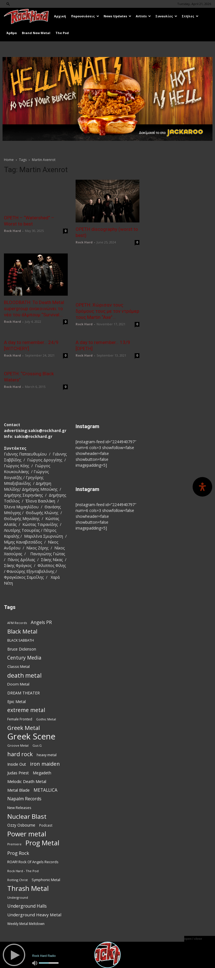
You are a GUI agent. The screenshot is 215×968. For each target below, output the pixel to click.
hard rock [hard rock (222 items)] (20, 754)
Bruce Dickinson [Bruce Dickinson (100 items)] (21, 648)
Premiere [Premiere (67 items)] (14, 844)
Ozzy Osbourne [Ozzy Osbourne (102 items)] (21, 824)
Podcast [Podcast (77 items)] (45, 825)
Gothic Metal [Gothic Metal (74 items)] (46, 719)
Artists (143, 16)
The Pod (62, 33)
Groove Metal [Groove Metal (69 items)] (18, 745)
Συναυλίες (166, 16)
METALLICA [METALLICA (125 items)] (45, 790)
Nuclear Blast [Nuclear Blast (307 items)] (26, 816)
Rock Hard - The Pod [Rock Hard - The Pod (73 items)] (23, 871)
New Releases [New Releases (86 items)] (19, 807)
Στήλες (190, 16)
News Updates (117, 16)
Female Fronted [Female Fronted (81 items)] (19, 718)
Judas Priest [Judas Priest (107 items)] (18, 772)
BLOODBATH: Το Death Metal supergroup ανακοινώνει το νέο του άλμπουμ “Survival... (34, 308)
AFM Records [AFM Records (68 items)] (17, 622)
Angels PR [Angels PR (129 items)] (41, 622)
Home (9, 159)
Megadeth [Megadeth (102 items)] (42, 772)
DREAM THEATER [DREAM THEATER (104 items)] (23, 692)
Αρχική (60, 16)
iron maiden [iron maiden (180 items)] (45, 763)
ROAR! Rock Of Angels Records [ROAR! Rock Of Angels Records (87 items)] (33, 861)
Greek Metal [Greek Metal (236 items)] (23, 727)
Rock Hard (12, 231)
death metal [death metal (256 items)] (24, 675)
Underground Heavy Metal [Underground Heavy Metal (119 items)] (34, 914)
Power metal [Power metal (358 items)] (26, 834)
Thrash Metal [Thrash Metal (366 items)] (28, 888)
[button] (8, 4)
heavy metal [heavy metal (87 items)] (47, 754)
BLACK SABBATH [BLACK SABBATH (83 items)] (20, 640)
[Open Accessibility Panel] (202, 487)
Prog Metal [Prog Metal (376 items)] (42, 842)
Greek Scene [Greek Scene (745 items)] (31, 736)
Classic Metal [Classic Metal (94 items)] (18, 666)
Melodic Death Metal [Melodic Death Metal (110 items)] (26, 781)
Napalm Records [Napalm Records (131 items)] (24, 798)
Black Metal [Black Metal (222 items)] (22, 631)
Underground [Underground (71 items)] (17, 897)
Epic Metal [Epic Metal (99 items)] (16, 701)
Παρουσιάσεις (85, 16)
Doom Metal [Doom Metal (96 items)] (18, 683)
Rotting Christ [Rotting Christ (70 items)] (17, 879)
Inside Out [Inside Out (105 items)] (16, 764)
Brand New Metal (36, 33)
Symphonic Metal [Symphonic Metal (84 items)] (46, 879)
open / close (193, 938)
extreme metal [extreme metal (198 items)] (26, 710)
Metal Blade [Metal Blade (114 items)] (18, 790)
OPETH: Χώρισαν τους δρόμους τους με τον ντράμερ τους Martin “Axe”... (107, 311)
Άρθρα (11, 33)
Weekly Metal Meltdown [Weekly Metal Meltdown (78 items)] (26, 923)
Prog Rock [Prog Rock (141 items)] (18, 853)
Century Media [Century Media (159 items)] (24, 657)
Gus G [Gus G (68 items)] (37, 745)
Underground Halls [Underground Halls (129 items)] (27, 906)
